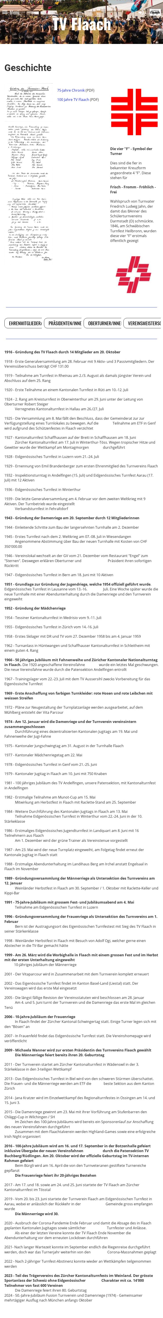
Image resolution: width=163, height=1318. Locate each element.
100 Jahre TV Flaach (73, 99)
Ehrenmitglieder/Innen (31, 323)
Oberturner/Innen (105, 323)
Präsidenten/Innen (66, 323)
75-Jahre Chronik (71, 90)
